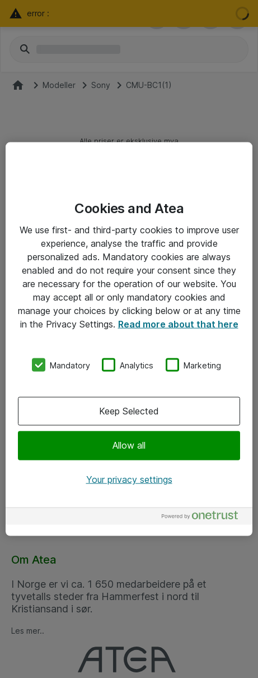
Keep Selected (129, 411)
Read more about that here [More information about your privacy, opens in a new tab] (178, 323)
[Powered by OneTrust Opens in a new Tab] (204, 518)
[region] (129, 339)
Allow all (129, 445)
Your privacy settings (129, 479)
